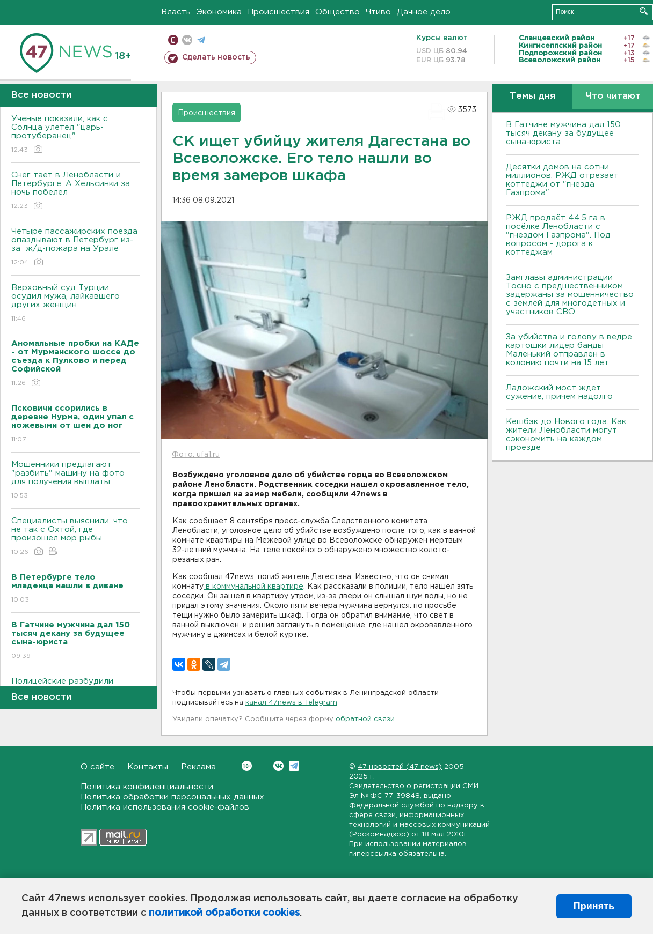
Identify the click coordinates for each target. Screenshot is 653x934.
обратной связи (365, 719)
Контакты (147, 766)
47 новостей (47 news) (400, 767)
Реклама (198, 766)
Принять (594, 906)
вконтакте (187, 40)
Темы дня (532, 96)
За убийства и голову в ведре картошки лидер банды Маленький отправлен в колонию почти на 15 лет (569, 349)
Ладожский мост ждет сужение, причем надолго (559, 392)
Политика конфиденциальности (147, 786)
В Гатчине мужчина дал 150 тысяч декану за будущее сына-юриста (563, 133)
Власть (176, 12)
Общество (337, 12)
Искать (644, 11)
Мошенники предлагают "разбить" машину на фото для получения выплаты (75, 480)
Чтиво (378, 12)
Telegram (294, 766)
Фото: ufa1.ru (196, 454)
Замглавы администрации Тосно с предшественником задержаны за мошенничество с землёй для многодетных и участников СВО (570, 294)
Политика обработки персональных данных (172, 797)
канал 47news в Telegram (291, 703)
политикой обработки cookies (224, 913)
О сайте (97, 766)
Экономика (219, 12)
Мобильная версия (173, 40)
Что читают (613, 96)
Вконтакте (247, 766)
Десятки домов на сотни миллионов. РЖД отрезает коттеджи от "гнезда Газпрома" (562, 180)
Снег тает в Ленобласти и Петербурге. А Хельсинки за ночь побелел (75, 191)
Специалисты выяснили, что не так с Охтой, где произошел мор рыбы (75, 537)
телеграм (201, 40)
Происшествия (278, 12)
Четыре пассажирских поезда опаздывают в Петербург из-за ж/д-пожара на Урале (75, 247)
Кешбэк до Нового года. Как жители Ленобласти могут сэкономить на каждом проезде (566, 434)
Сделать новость (216, 57)
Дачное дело (424, 12)
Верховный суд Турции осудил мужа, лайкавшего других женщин (75, 303)
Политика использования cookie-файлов (165, 807)
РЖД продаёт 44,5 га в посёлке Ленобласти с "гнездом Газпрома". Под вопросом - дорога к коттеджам (558, 235)
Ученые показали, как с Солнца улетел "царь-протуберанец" (75, 134)
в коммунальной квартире (253, 586)
